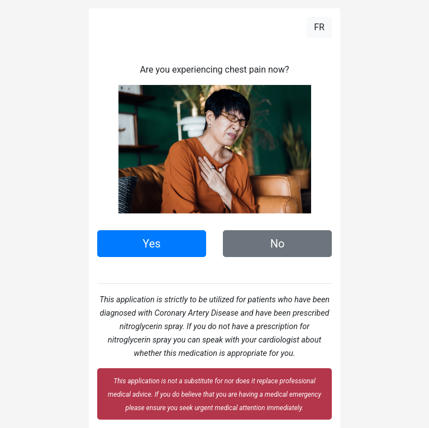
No (277, 243)
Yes (151, 243)
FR (319, 27)
